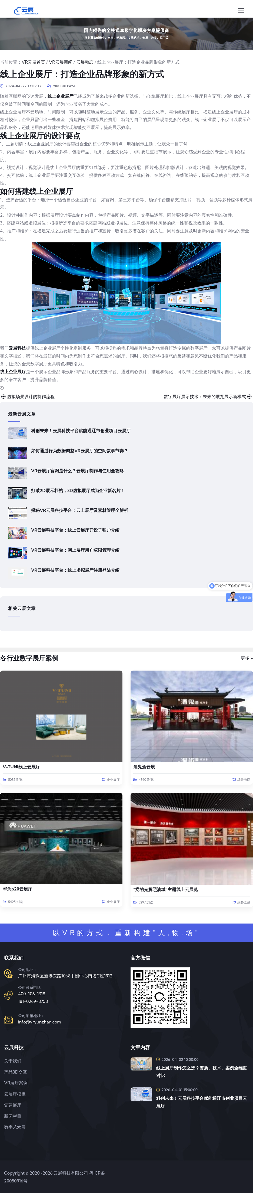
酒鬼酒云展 (144, 766)
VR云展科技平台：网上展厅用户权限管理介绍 (75, 550)
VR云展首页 (33, 62)
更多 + (247, 658)
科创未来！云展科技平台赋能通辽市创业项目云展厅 (81, 430)
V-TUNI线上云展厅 (21, 766)
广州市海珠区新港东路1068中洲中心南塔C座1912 (65, 976)
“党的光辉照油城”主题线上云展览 (165, 889)
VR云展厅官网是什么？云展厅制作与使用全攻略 (77, 470)
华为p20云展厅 (17, 889)
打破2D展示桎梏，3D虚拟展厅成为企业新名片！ (78, 490)
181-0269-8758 (33, 1001)
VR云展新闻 (60, 62)
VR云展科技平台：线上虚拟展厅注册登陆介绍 (75, 570)
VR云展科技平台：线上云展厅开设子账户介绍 (75, 530)
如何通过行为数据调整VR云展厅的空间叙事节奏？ (79, 450)
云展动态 (85, 62)
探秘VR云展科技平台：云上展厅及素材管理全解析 (79, 510)
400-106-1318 (31, 993)
